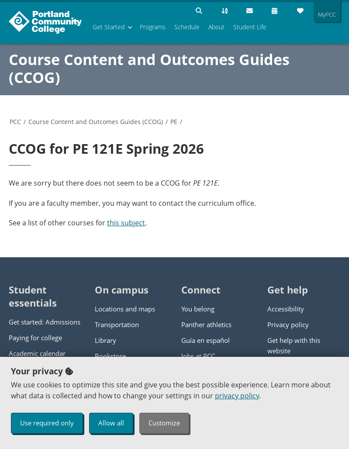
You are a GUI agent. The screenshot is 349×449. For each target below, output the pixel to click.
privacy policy (237, 396)
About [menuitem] (216, 27)
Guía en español (205, 340)
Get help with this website (293, 345)
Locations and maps (125, 308)
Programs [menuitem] (153, 27)
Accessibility (285, 308)
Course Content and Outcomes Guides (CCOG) (149, 68)
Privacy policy (288, 324)
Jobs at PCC (198, 356)
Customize (164, 422)
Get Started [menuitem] (108, 27)
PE (173, 121)
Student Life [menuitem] (249, 27)
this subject (126, 223)
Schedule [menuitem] (187, 27)
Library (105, 340)
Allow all (111, 422)
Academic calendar (37, 353)
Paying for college (35, 337)
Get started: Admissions (44, 322)
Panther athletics (206, 324)
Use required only (47, 422)
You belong (197, 308)
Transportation (117, 324)
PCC (15, 121)
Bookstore (110, 356)
